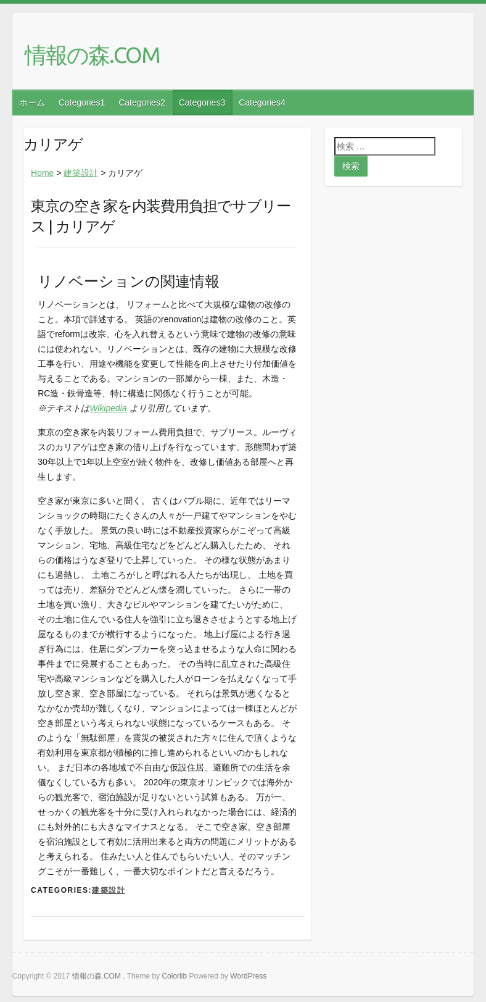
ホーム (32, 102)
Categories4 (262, 102)
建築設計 (81, 173)
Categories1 (82, 102)
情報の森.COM (92, 54)
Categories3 (202, 102)
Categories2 (141, 102)
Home (42, 173)
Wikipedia (108, 408)
